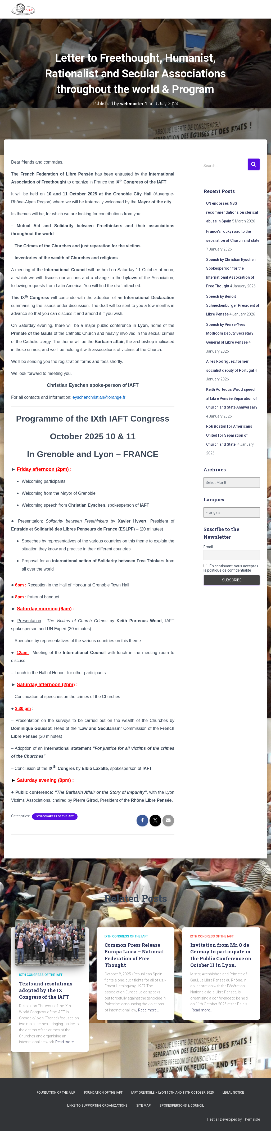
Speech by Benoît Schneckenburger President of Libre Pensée (232, 305)
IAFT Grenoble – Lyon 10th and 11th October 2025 (172, 1092)
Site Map (143, 1105)
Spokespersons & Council (182, 1105)
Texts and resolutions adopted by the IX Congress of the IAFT (45, 990)
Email (208, 547)
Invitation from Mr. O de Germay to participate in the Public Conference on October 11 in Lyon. (220, 955)
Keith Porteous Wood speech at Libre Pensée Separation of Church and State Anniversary (231, 398)
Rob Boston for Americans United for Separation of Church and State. (229, 435)
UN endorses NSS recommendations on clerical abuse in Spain (232, 212)
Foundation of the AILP (56, 1092)
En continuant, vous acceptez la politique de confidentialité (231, 568)
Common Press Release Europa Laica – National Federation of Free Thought (134, 955)
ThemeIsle (251, 1119)
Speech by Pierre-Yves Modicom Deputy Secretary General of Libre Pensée (229, 333)
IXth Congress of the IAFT (55, 816)
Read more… (65, 1042)
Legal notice (233, 1092)
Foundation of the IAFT (103, 1092)
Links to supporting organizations (97, 1105)
